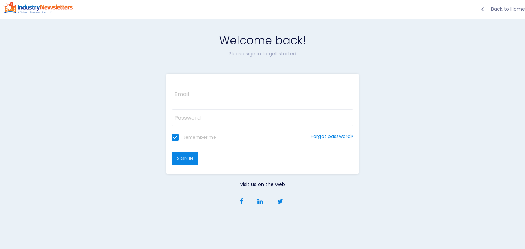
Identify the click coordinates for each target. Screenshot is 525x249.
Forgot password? (332, 136)
